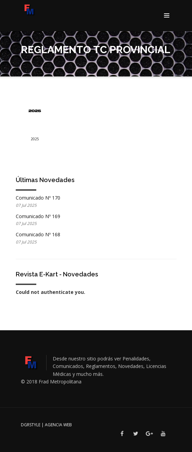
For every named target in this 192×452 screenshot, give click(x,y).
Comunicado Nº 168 (38, 234)
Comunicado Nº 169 (38, 216)
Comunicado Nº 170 (38, 197)
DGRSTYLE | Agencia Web (46, 425)
